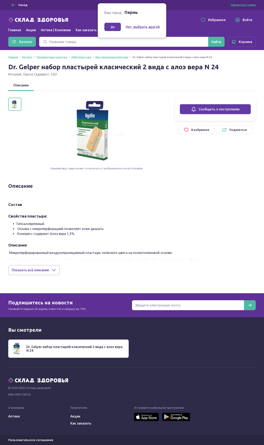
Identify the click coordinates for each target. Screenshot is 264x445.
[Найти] (216, 42)
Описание (21, 85)
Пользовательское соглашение (30, 440)
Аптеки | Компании (56, 30)
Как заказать (86, 30)
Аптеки (14, 416)
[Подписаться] (250, 305)
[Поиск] (123, 42)
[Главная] (39, 19)
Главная (14, 30)
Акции (31, 30)
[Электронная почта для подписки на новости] (188, 305)
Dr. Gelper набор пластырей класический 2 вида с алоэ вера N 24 (74, 348)
